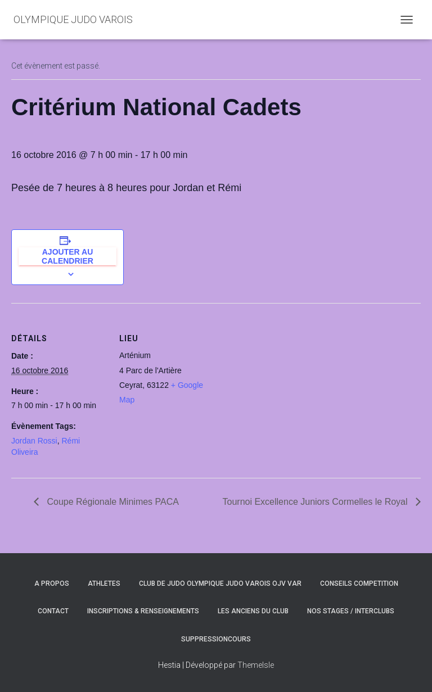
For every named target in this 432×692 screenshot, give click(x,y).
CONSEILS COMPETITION (359, 583)
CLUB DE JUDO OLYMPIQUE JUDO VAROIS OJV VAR (220, 583)
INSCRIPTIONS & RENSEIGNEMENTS (143, 611)
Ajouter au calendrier (67, 256)
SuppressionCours (216, 639)
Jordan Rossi (34, 440)
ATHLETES (104, 583)
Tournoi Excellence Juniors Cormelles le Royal (316, 501)
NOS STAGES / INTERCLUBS (350, 611)
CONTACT (53, 611)
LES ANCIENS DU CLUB (253, 611)
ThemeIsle (255, 665)
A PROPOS (51, 583)
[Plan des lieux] (286, 381)
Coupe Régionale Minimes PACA (111, 501)
